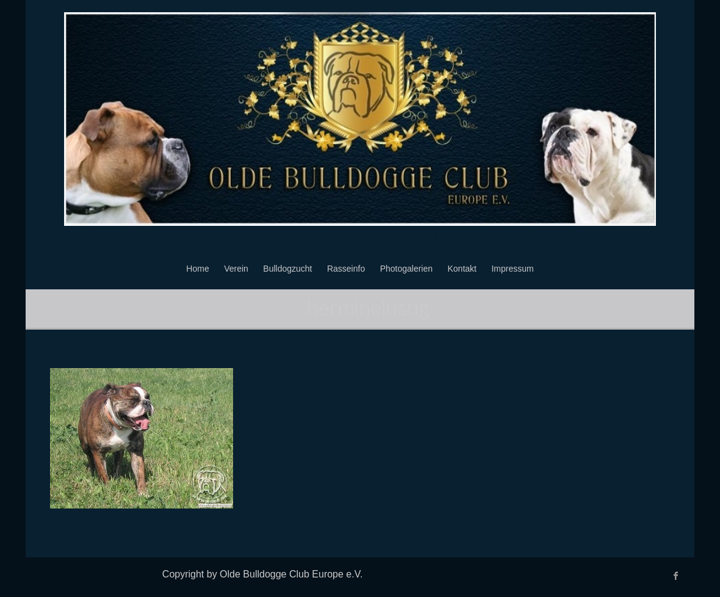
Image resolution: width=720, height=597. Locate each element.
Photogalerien (406, 268)
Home (197, 268)
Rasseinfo (346, 268)
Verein (236, 268)
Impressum (512, 268)
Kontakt (462, 268)
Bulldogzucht (287, 268)
